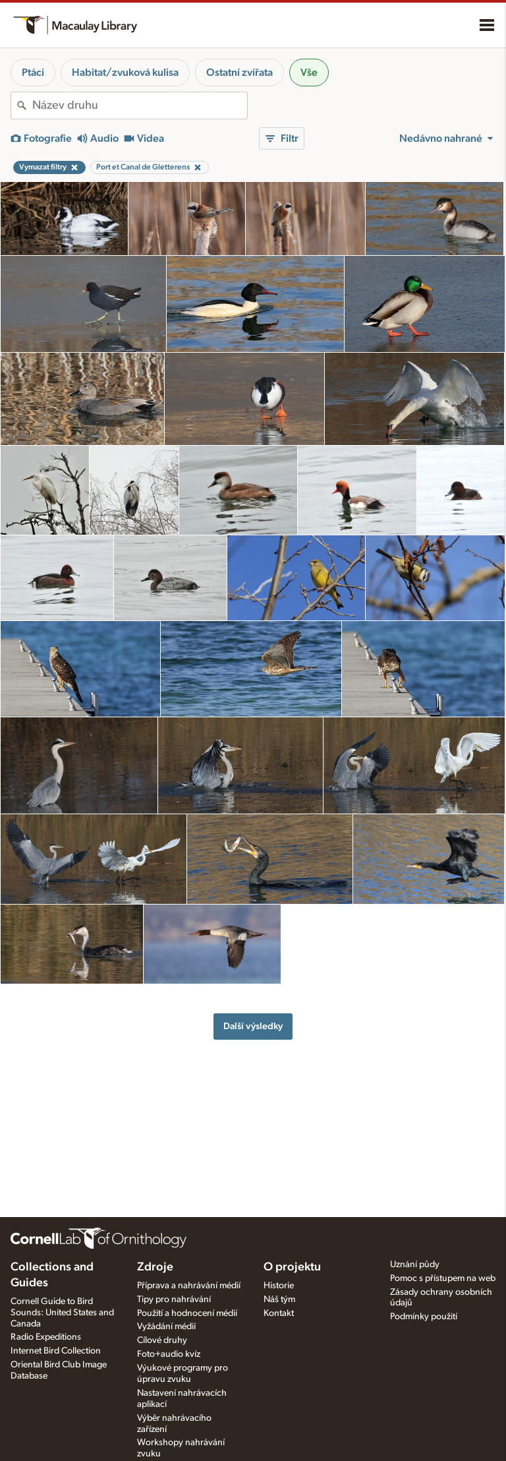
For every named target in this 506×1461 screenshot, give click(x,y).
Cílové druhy (162, 1340)
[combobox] (139, 105)
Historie (279, 1285)
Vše (309, 72)
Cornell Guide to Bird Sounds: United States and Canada (62, 1312)
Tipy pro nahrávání (174, 1299)
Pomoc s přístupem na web (442, 1278)
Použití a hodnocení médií (187, 1313)
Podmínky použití (423, 1316)
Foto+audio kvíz (168, 1354)
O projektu (292, 1267)
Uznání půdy (414, 1264)
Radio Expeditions (46, 1337)
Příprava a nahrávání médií (188, 1285)
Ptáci (33, 72)
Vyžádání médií (166, 1326)
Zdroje (155, 1267)
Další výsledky (253, 1026)
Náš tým (279, 1299)
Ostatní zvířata (239, 72)
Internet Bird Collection (56, 1351)
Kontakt (279, 1313)
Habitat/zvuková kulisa (125, 72)
